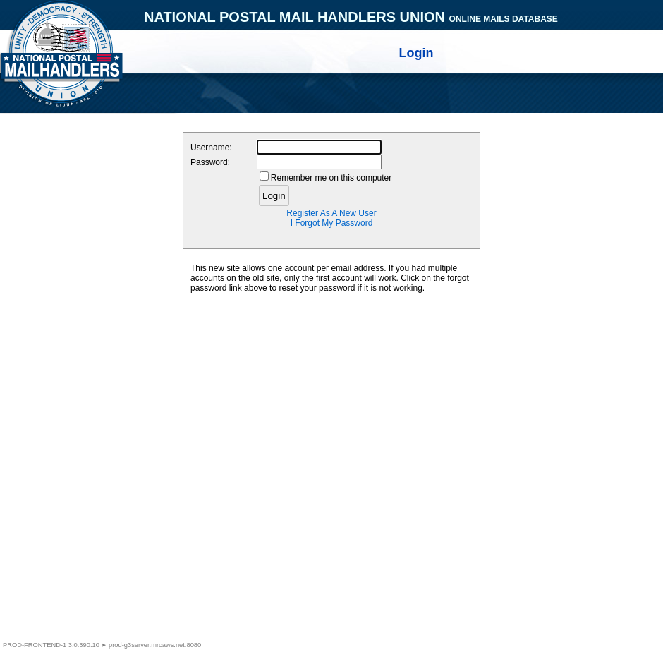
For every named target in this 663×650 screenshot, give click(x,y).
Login (274, 196)
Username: (211, 147)
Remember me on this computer (331, 178)
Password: (210, 162)
